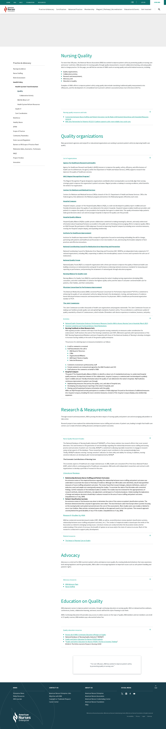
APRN (15, 127)
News (15, 688)
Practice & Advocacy (22, 63)
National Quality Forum (71, 260)
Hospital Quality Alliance (72, 217)
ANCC (21, 2)
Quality (20, 91)
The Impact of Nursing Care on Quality (78, 541)
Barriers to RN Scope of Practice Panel (26, 144)
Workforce (16, 118)
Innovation (16, 162)
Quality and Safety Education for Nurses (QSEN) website (84, 639)
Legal (143, 716)
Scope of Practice (19, 131)
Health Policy (18, 82)
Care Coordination (21, 113)
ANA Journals (17, 699)
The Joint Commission (71, 303)
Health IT (18, 109)
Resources (42, 2)
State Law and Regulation (21, 140)
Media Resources (18, 696)
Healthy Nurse (18, 122)
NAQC (15, 153)
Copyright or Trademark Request (60, 699)
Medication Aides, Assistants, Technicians (27, 149)
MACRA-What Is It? (23, 100)
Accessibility (130, 716)
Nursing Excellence (19, 69)
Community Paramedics (20, 136)
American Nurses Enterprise (94, 693)
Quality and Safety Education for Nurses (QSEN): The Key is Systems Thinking (91, 642)
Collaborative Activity (26, 96)
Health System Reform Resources (28, 104)
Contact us (53, 688)
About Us (89, 688)
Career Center (54, 702)
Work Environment (19, 78)
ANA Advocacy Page (71, 584)
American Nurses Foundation (94, 702)
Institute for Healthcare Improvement (77, 233)
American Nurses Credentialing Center (97, 699)
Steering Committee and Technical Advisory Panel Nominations (86, 326)
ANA (15, 2)
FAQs (87, 705)
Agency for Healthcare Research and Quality (79, 163)
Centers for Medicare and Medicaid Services (79, 190)
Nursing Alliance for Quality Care (75, 274)
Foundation (30, 2)
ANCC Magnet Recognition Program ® (76, 176)
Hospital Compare (69, 201)
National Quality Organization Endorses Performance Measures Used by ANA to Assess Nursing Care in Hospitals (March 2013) (106, 323)
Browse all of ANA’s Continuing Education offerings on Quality (85, 635)
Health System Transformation (26, 87)
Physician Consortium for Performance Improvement (82, 287)
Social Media (126, 688)
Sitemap (149, 716)
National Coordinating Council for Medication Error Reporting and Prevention (91, 247)
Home (8, 2)
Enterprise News (18, 693)
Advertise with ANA (55, 696)
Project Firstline (18, 158)
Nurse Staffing (18, 73)
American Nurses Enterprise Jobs (60, 693)
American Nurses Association (94, 696)
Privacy (138, 716)
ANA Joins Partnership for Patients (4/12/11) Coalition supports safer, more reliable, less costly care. (98, 122)
